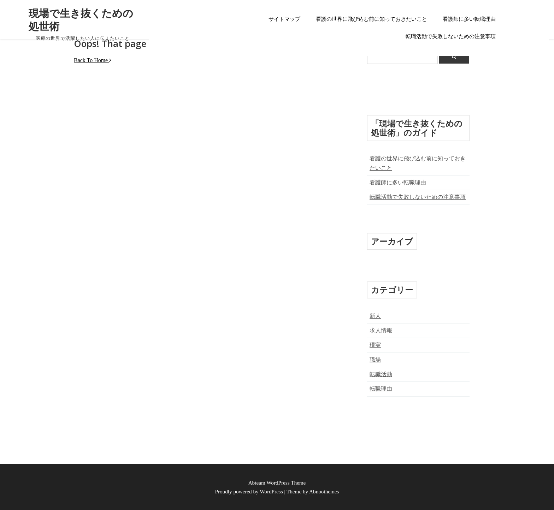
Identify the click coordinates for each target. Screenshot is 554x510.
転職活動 (381, 374)
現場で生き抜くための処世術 (81, 19)
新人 (375, 316)
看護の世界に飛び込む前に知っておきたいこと (371, 19)
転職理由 (381, 389)
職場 (375, 360)
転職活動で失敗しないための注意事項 (451, 36)
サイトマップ (284, 19)
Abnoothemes (324, 491)
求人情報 (381, 330)
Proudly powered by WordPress (249, 491)
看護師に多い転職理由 (469, 19)
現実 (375, 345)
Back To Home (92, 60)
